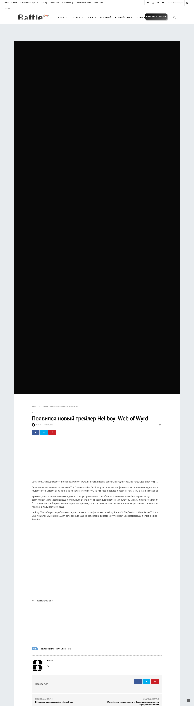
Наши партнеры (68, 3)
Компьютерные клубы (28, 3)
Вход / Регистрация (176, 3)
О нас (7, 8)
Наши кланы (98, 3)
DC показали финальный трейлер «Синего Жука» (54, 702)
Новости (62, 17)
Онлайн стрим (123, 17)
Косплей (105, 17)
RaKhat (38, 425)
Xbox (69, 649)
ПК (33, 412)
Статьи (76, 17)
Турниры (141, 17)
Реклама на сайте (84, 3)
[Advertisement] (97, 459)
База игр (44, 3)
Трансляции (54, 3)
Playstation (61, 649)
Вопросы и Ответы (10, 3)
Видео (91, 17)
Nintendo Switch (47, 649)
